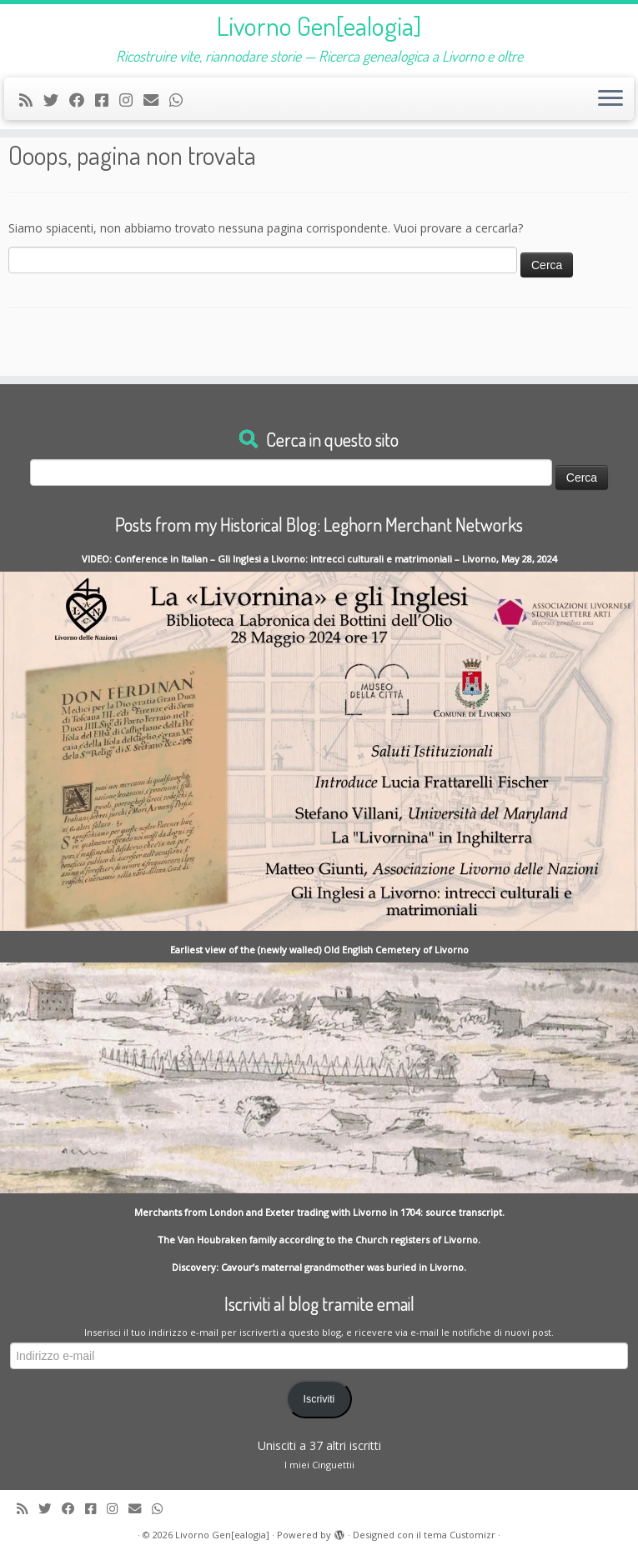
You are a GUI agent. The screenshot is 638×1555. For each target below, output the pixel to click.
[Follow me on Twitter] (56, 100)
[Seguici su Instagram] (131, 100)
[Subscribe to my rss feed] (31, 100)
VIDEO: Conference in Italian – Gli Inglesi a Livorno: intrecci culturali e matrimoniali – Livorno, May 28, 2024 (319, 558)
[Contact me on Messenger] (107, 100)
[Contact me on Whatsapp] (181, 100)
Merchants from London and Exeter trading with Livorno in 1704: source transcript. (319, 1212)
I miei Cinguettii (319, 1464)
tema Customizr (459, 1534)
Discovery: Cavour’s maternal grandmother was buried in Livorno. (319, 1267)
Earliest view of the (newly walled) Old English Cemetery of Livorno (319, 949)
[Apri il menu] (610, 99)
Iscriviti (319, 1399)
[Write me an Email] (156, 100)
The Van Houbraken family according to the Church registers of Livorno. (319, 1239)
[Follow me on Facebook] (82, 100)
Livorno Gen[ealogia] (319, 25)
